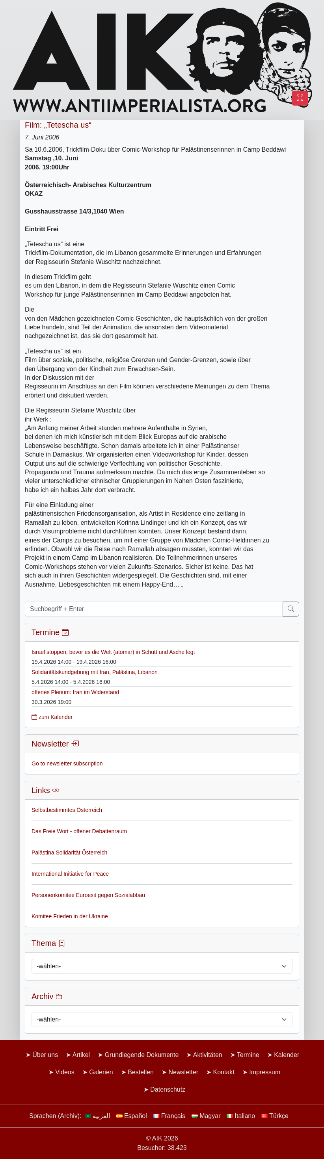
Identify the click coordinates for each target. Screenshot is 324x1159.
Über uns (45, 1054)
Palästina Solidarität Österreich (69, 852)
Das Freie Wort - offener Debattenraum (79, 831)
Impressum (264, 1072)
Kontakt (223, 1072)
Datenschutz (167, 1089)
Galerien (101, 1072)
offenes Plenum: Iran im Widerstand (75, 692)
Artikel (81, 1054)
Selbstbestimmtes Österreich (67, 810)
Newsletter (183, 1072)
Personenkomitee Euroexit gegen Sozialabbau (88, 895)
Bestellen (141, 1072)
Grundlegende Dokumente (142, 1054)
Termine (248, 1054)
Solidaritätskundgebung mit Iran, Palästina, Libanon (95, 672)
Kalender (286, 1054)
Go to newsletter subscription (67, 763)
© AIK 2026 (162, 1138)
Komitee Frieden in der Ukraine (70, 916)
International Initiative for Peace (70, 874)
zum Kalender (52, 717)
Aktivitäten (207, 1054)
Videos (64, 1072)
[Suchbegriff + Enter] (154, 609)
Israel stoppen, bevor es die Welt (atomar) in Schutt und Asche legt (113, 652)
